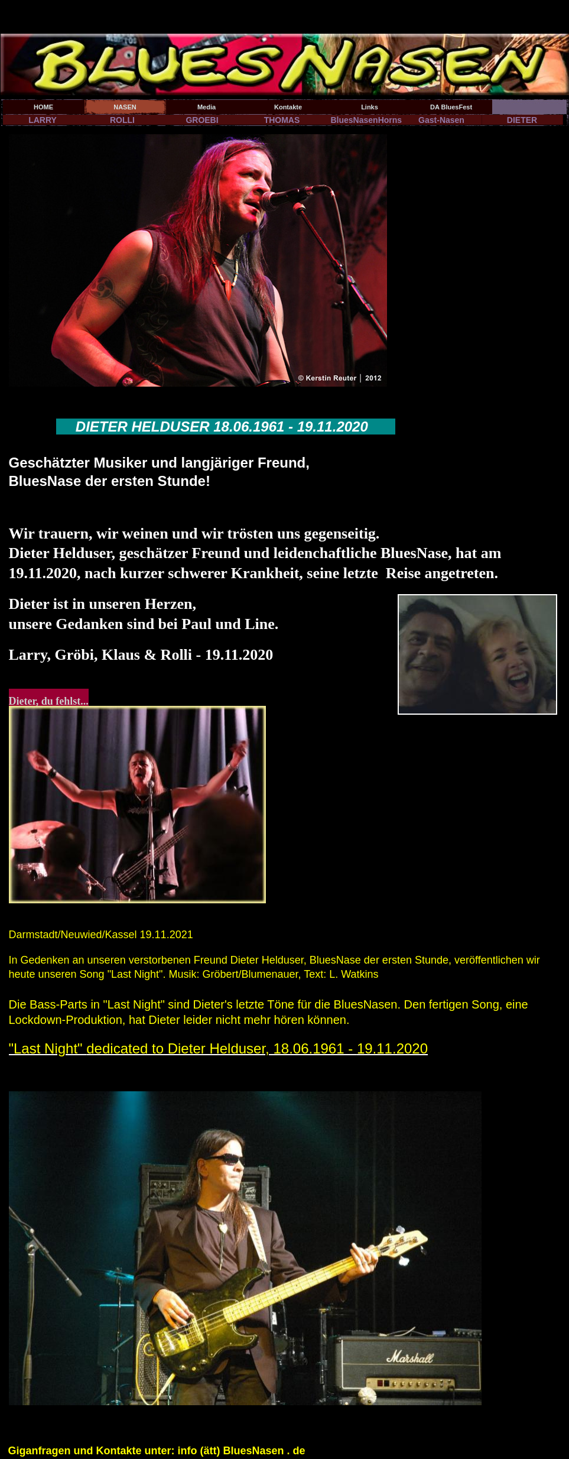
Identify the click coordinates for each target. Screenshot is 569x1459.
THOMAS (282, 120)
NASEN (124, 107)
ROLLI (122, 120)
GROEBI (202, 120)
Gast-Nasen (441, 120)
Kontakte (288, 107)
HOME (43, 107)
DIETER (522, 120)
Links (369, 107)
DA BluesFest (451, 107)
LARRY (42, 120)
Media (206, 107)
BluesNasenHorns (366, 120)
